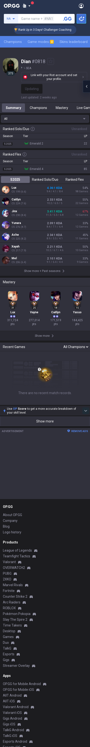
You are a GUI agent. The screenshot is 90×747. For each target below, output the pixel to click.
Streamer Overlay (16, 666)
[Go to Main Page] (12, 6)
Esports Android (15, 741)
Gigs (6, 660)
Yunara (16, 223)
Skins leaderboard (74, 42)
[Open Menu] (81, 6)
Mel (14, 258)
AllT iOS (9, 701)
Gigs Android (12, 718)
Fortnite (9, 591)
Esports (8, 654)
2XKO (7, 579)
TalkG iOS (10, 736)
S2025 (15, 179)
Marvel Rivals (13, 585)
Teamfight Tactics (16, 556)
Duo (6, 643)
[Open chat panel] (86, 86)
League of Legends (17, 550)
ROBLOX (9, 608)
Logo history (12, 532)
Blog (6, 526)
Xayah (15, 246)
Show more (45, 421)
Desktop (9, 631)
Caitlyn (16, 199)
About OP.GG (12, 515)
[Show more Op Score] (85, 410)
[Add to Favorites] (50, 61)
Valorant (9, 562)
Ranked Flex (75, 179)
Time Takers (12, 625)
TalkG (7, 648)
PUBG (7, 573)
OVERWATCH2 (14, 568)
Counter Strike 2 (15, 596)
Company (10, 521)
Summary (13, 108)
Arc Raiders (11, 602)
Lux (14, 187)
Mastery (62, 108)
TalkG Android (13, 730)
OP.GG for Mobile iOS (18, 690)
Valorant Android (16, 707)
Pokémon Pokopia (16, 614)
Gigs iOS (9, 724)
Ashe (15, 234)
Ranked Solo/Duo (45, 179)
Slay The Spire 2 (15, 619)
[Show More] (26, 6)
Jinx (14, 211)
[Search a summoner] (67, 19)
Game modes (41, 42)
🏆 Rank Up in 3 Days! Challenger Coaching (46, 29)
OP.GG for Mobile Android (22, 684)
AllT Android (12, 695)
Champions (13, 42)
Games (8, 637)
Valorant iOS (12, 713)
